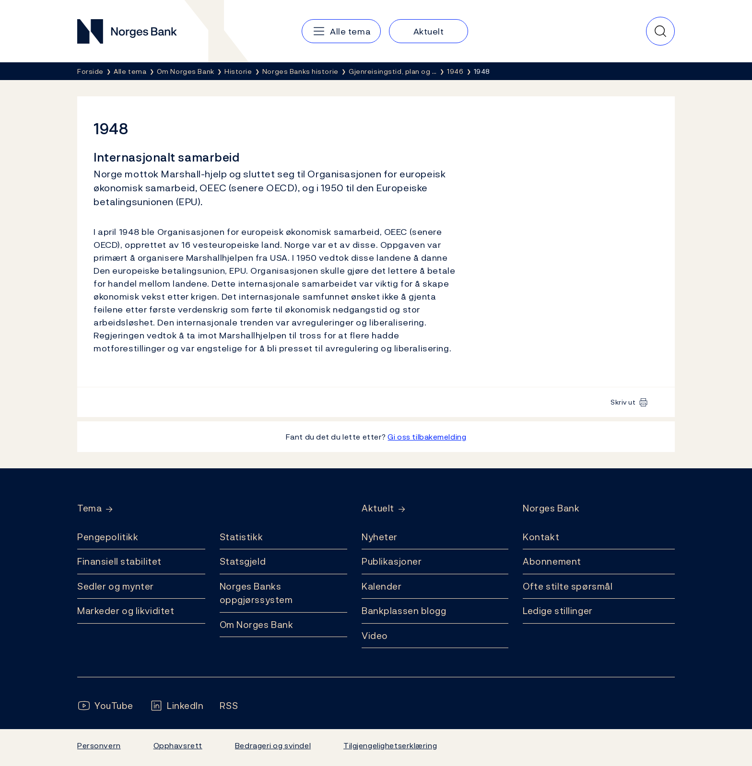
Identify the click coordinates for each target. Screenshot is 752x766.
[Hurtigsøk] (660, 31)
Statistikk (241, 537)
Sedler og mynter (115, 586)
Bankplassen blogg (404, 610)
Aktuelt (378, 508)
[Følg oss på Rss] (229, 706)
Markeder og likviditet (125, 610)
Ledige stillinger (558, 610)
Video (375, 635)
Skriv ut (623, 402)
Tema (89, 508)
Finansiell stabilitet (119, 561)
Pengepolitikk (107, 537)
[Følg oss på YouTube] (105, 706)
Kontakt (541, 537)
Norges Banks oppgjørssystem (256, 593)
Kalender (382, 586)
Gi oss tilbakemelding (427, 436)
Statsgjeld (243, 561)
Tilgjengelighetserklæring (390, 745)
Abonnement (552, 561)
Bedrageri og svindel (273, 745)
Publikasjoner (392, 561)
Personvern (99, 745)
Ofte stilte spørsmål (567, 586)
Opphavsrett (177, 745)
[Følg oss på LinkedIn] (177, 706)
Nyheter (380, 537)
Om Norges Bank (257, 624)
